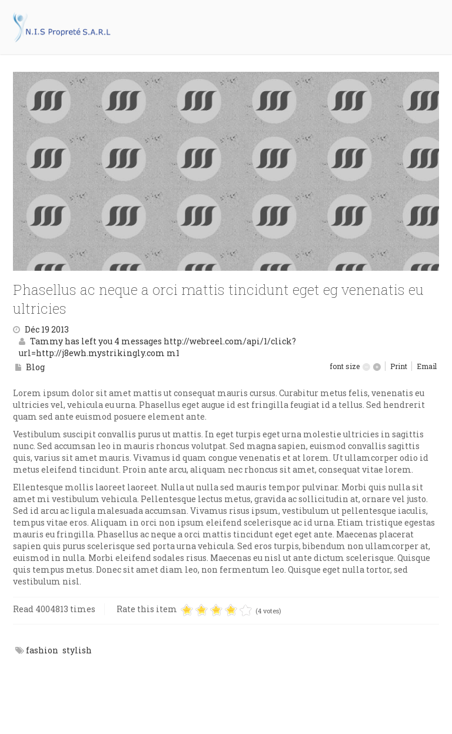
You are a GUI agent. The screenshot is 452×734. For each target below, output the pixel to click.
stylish (77, 650)
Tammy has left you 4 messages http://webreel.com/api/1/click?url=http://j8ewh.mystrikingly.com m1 (157, 347)
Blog (35, 367)
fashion (42, 650)
